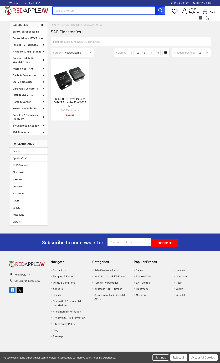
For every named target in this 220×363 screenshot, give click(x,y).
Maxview (18, 182)
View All (17, 224)
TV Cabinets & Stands (29, 128)
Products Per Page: (185, 55)
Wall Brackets (29, 135)
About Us (58, 290)
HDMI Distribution (29, 98)
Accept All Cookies (203, 357)
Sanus (16, 154)
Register (189, 14)
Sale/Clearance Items (26, 34)
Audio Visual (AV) (29, 71)
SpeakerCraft (20, 161)
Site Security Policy (64, 326)
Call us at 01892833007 (27, 282)
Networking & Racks (29, 111)
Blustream (18, 175)
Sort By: (58, 55)
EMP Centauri (20, 168)
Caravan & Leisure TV (29, 91)
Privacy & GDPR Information (69, 319)
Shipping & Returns (64, 278)
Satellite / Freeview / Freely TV (29, 120)
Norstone (18, 196)
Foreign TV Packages (29, 47)
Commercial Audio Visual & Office (29, 63)
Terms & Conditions (64, 284)
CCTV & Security (29, 84)
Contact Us (59, 272)
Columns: (121, 55)
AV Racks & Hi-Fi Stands (29, 54)
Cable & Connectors (29, 78)
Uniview (17, 189)
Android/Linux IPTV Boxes (28, 41)
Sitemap (58, 338)
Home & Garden (29, 104)
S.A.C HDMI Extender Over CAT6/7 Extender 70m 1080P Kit (70, 105)
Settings (160, 357)
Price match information (67, 313)
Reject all (179, 357)
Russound (18, 217)
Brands (57, 297)
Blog (55, 332)
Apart (16, 203)
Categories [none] (20, 27)
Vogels (16, 210)
